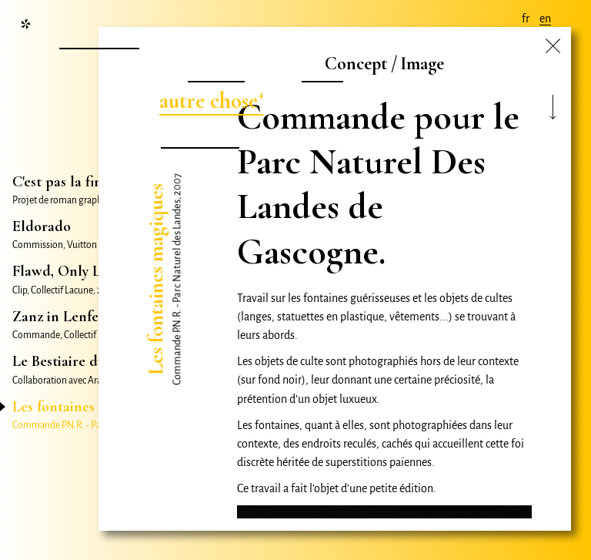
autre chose (208, 100)
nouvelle (97, 34)
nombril (198, 133)
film (320, 67)
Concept (356, 63)
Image (422, 63)
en (545, 18)
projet (214, 67)
